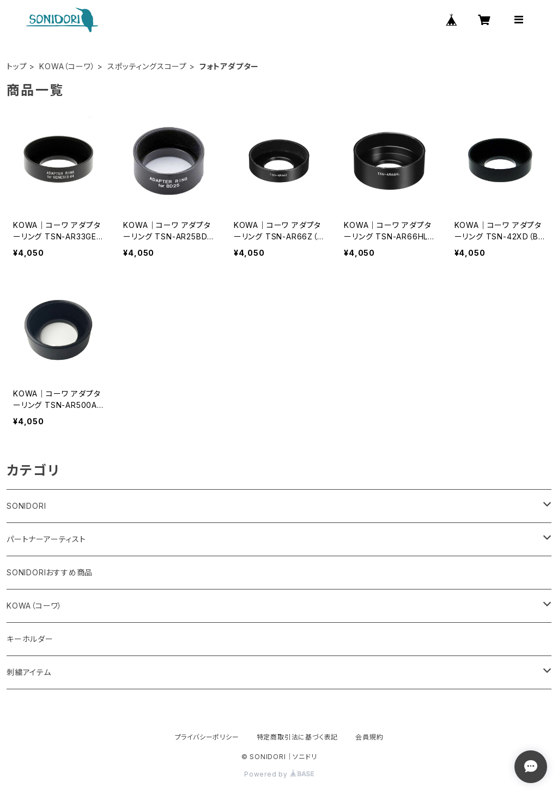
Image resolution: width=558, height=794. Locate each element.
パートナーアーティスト (46, 539)
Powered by (279, 774)
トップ (17, 66)
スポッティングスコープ (147, 66)
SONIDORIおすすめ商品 (50, 572)
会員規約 (369, 737)
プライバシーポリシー (207, 737)
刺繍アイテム (29, 672)
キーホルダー (30, 638)
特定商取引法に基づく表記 (297, 737)
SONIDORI (26, 505)
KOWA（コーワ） (67, 66)
